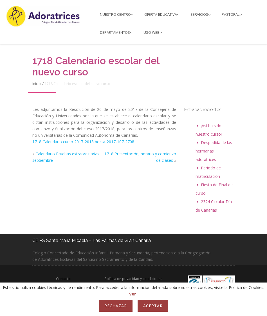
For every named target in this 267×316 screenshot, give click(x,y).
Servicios (200, 14)
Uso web (152, 32)
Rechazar (115, 305)
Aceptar (153, 305)
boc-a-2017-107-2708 (114, 141)
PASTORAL (232, 14)
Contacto (63, 278)
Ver (132, 294)
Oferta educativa (161, 14)
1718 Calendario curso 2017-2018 (63, 141)
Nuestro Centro (116, 14)
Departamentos (116, 32)
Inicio (36, 83)
